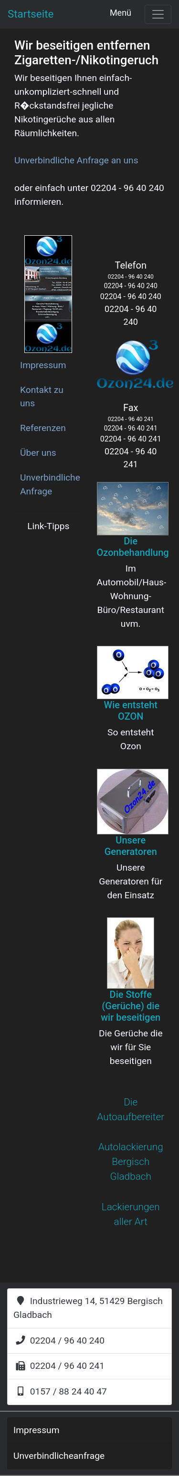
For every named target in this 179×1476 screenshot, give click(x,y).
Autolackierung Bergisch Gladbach (130, 1161)
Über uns (38, 452)
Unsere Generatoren (131, 845)
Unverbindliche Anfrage (50, 484)
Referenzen (43, 427)
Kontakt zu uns (41, 396)
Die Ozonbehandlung (133, 546)
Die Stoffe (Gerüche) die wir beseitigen (130, 1006)
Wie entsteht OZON (131, 710)
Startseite (30, 14)
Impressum (43, 365)
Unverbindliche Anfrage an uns (76, 160)
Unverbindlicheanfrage (59, 1455)
